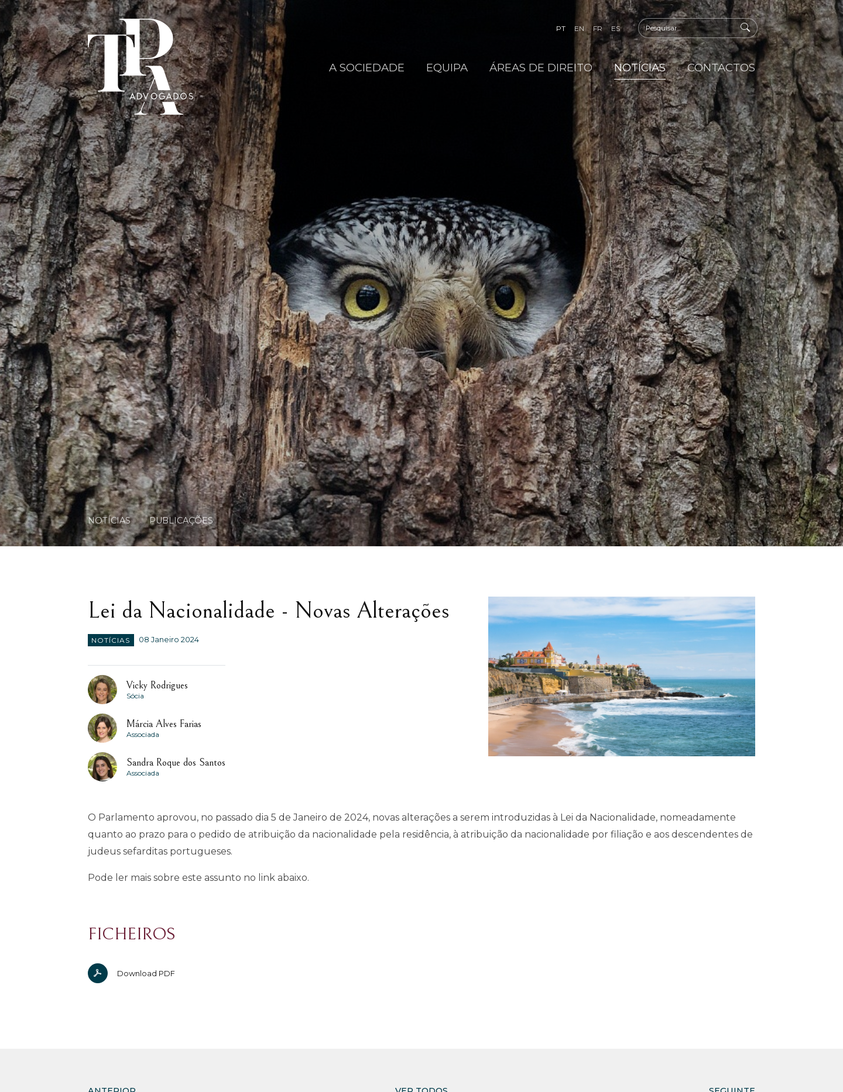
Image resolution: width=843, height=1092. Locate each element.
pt (561, 28)
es (615, 28)
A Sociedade (367, 67)
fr (597, 28)
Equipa (447, 67)
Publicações (181, 520)
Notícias (640, 67)
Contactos (721, 67)
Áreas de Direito (540, 67)
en (579, 28)
